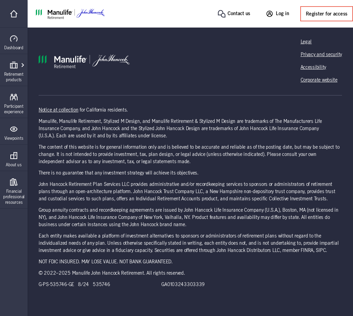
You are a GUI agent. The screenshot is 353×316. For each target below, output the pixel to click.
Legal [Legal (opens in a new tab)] (306, 42)
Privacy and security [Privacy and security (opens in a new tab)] (321, 54)
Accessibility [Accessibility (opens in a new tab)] (313, 67)
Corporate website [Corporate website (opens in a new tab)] (319, 80)
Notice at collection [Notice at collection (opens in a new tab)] (58, 110)
